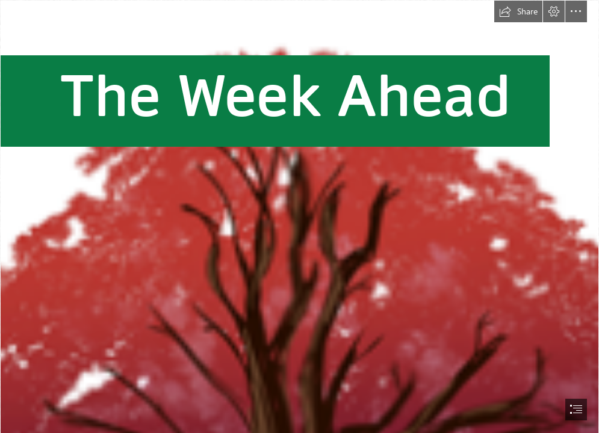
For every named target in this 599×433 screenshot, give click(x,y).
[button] (518, 11)
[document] (299, 216)
